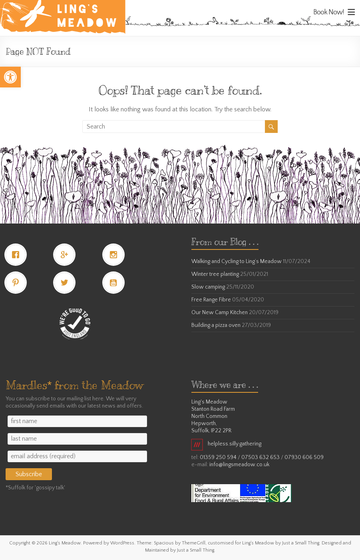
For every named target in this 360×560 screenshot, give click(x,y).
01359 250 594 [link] (218, 457)
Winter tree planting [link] (215, 274)
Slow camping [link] (208, 287)
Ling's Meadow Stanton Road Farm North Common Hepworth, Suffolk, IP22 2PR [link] (213, 416)
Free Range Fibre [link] (211, 300)
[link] (10, 77)
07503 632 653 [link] (260, 457)
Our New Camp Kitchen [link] (219, 312)
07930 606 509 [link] (304, 457)
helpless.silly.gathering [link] (226, 444)
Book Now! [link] (328, 12)
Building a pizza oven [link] (216, 325)
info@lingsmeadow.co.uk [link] (239, 464)
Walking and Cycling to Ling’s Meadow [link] (236, 261)
